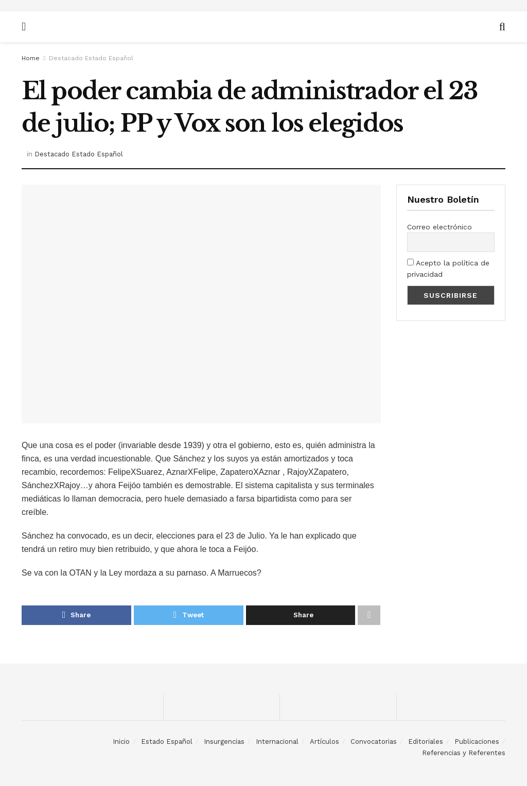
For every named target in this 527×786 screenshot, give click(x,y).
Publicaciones (476, 741)
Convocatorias (373, 741)
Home (31, 58)
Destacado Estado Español (91, 58)
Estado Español (166, 741)
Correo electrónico (439, 227)
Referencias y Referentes (463, 753)
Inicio (121, 741)
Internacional (277, 741)
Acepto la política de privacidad (448, 268)
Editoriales (425, 741)
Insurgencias (224, 741)
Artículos (324, 741)
